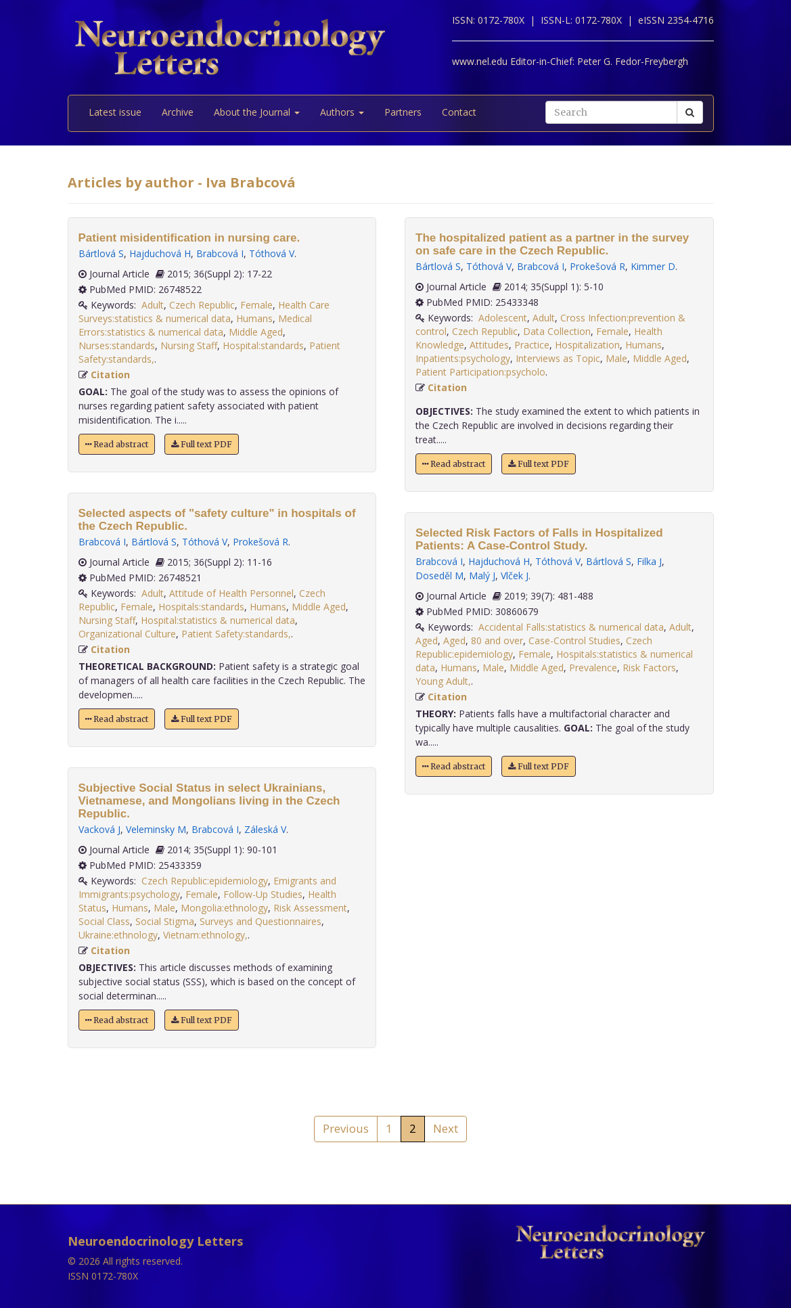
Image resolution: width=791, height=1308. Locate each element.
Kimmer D (653, 266)
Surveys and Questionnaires (260, 921)
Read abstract (116, 444)
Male (164, 907)
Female (256, 304)
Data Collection (557, 331)
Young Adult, (443, 681)
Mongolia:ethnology (224, 907)
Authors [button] (342, 112)
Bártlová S (101, 253)
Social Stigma (164, 921)
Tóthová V (271, 253)
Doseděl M (439, 575)
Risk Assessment (310, 907)
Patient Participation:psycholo (480, 371)
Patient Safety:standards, (236, 633)
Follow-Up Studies (262, 894)
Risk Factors (649, 667)
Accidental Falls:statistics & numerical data (571, 627)
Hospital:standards (263, 345)
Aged (426, 640)
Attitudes (489, 344)
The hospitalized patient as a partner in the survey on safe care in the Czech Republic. (552, 244)
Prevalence (593, 667)
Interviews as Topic (558, 358)
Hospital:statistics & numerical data (218, 620)
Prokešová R (260, 541)
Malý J (482, 575)
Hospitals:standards (201, 606)
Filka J (649, 561)
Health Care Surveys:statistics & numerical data (204, 311)
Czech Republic (202, 304)
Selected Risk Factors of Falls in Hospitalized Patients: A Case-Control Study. (539, 539)
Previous (346, 1128)
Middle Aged (256, 331)
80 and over (497, 640)
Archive (178, 112)
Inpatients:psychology (462, 358)
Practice (531, 344)
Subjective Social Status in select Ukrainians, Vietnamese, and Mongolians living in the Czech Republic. (209, 801)
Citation (110, 374)
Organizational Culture (127, 633)
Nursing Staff (188, 345)
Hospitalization (587, 344)
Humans (254, 318)
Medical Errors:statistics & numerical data (195, 325)
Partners (403, 112)
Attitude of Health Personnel (231, 593)
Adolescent (502, 317)
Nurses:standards (116, 345)
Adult (152, 304)
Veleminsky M (156, 829)
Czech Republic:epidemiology (204, 880)
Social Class (104, 921)
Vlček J (514, 575)
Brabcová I (220, 253)
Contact (459, 112)
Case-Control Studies (574, 640)
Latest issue (115, 112)
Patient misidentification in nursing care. (189, 237)
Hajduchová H (160, 253)
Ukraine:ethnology (118, 934)
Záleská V (265, 829)
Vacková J (99, 829)
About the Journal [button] (257, 112)
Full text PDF (201, 444)
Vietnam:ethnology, (205, 934)
